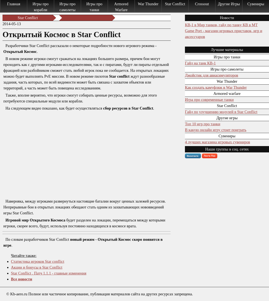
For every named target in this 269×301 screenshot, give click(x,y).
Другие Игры (229, 4)
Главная (13, 4)
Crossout (202, 4)
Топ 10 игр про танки (202, 124)
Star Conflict (175, 4)
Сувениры (255, 4)
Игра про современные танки (209, 99)
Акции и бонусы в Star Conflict (36, 267)
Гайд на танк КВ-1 (200, 63)
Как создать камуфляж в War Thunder (216, 87)
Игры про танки (94, 7)
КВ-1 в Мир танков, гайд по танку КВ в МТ (221, 25)
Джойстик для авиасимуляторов (211, 75)
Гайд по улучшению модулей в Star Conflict (221, 112)
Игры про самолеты (67, 7)
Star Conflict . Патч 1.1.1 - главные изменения (48, 273)
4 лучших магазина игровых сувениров (217, 142)
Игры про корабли (41, 7)
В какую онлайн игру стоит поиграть (215, 130)
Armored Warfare (121, 7)
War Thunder (148, 4)
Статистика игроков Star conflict (37, 261)
